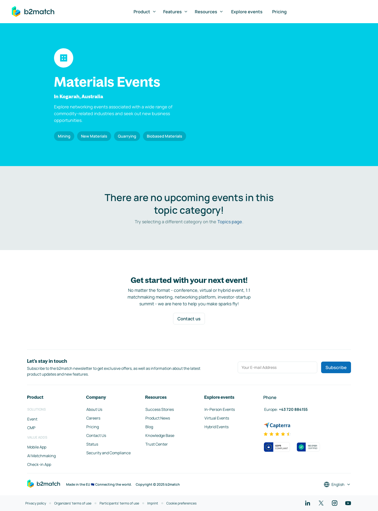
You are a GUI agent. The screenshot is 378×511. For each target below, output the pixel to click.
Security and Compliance (108, 452)
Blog (149, 426)
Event (32, 419)
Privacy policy (35, 503)
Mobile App (36, 447)
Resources (209, 11)
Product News (157, 418)
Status (92, 444)
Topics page (229, 221)
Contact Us (96, 435)
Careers (93, 418)
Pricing (279, 11)
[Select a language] (337, 484)
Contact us (189, 319)
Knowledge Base (159, 435)
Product (145, 11)
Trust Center (156, 444)
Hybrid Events (216, 426)
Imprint (152, 503)
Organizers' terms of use (72, 503)
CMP (31, 427)
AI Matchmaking (41, 455)
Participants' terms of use (119, 503)
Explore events (247, 11)
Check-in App (39, 464)
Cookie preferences (181, 503)
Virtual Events (216, 418)
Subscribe (336, 367)
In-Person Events (219, 409)
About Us (94, 409)
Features (175, 11)
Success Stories (159, 409)
